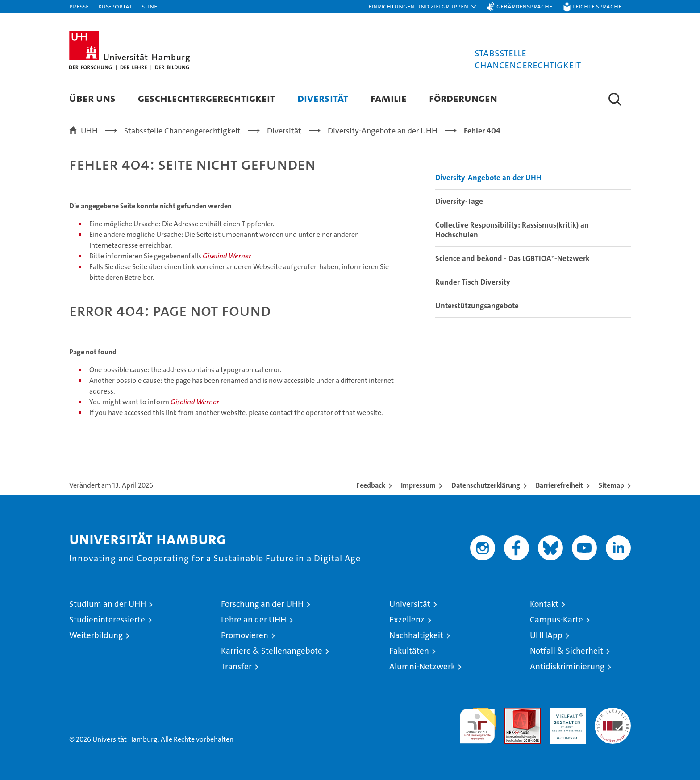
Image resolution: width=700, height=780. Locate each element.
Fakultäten (409, 651)
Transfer (236, 666)
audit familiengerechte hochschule (477, 722)
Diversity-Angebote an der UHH (488, 178)
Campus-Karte (556, 620)
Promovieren (244, 635)
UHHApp (546, 635)
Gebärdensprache (524, 6)
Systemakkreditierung (613, 713)
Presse (79, 6)
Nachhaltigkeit (416, 635)
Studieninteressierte (107, 620)
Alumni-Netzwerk (422, 666)
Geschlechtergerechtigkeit (206, 98)
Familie (389, 98)
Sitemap (611, 485)
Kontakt (544, 604)
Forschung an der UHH (262, 604)
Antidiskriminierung (567, 666)
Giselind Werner (227, 256)
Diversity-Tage (459, 202)
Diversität (322, 98)
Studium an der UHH (107, 604)
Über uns (92, 98)
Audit (512, 713)
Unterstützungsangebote (477, 306)
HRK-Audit (565, 713)
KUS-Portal (115, 6)
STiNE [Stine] (149, 6)
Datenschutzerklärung (485, 485)
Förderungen (463, 98)
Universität (409, 604)
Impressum (418, 485)
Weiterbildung (96, 635)
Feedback (370, 485)
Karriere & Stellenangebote (271, 651)
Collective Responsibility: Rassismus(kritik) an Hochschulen (512, 230)
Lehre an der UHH (253, 620)
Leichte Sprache (597, 6)
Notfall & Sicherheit (566, 651)
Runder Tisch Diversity (472, 282)
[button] (422, 6)
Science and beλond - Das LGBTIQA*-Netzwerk (512, 259)
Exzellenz (407, 620)
